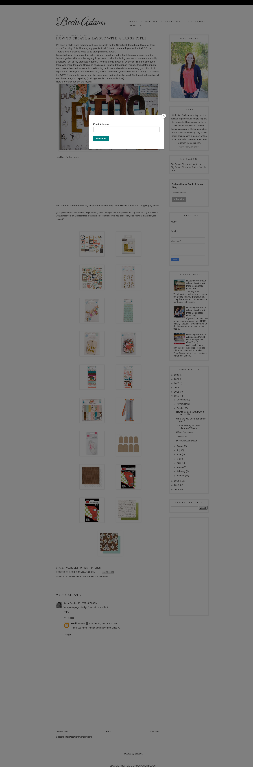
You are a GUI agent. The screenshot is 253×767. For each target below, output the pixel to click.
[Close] (163, 116)
